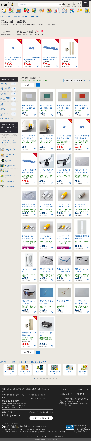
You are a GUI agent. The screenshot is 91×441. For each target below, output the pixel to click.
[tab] (34, 378)
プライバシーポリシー (43, 436)
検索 (59, 5)
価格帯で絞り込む (8, 79)
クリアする (87, 80)
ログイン (65, 389)
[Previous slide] (2, 371)
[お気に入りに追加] (19, 66)
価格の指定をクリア (6, 119)
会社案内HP (42, 426)
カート (80, 389)
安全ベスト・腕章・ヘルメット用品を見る (9, 142)
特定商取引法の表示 (58, 436)
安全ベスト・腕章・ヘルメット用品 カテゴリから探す (23, 361)
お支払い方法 (64, 394)
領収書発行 (80, 394)
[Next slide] (89, 371)
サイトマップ (31, 436)
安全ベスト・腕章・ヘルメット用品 (8, 128)
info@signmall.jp (11, 415)
